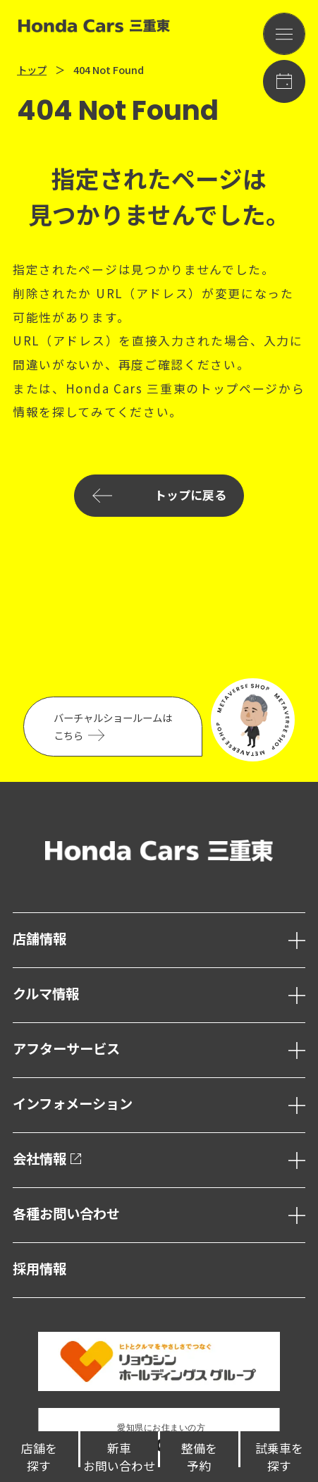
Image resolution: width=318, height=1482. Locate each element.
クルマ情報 (46, 994)
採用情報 (39, 1269)
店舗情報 (39, 939)
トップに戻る (159, 495)
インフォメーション (73, 1104)
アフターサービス (66, 1049)
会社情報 (47, 1159)
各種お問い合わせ (66, 1214)
